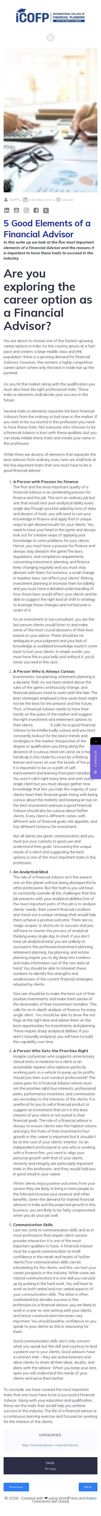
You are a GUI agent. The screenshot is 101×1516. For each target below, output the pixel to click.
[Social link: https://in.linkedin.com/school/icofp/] (8, 210)
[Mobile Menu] (50, 37)
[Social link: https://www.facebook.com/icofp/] (38, 210)
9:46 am (64, 199)
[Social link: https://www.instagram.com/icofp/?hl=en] (28, 210)
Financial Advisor (42, 1445)
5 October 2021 (37, 199)
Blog (25, 1445)
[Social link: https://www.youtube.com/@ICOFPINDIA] (18, 210)
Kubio (91, 1498)
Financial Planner (66, 1445)
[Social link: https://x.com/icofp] (48, 210)
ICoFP (11, 199)
